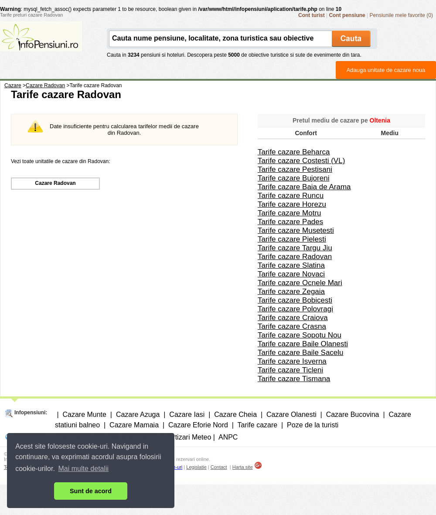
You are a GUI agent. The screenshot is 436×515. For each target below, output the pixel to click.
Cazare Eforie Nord (198, 425)
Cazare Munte (84, 414)
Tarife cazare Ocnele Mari (300, 283)
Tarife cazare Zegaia (291, 291)
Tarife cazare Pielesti (292, 239)
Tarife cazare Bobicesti (295, 300)
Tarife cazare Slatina (291, 265)
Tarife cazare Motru (289, 213)
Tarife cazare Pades (290, 222)
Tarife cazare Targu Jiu (295, 248)
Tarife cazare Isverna (292, 361)
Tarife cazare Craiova (293, 318)
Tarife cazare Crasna (292, 326)
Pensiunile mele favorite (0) (401, 15)
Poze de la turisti (312, 425)
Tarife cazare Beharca (294, 152)
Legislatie (196, 467)
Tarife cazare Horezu (292, 204)
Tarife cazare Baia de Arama (304, 187)
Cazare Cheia (235, 414)
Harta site (242, 467)
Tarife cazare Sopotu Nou (299, 335)
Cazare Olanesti (291, 414)
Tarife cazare (258, 425)
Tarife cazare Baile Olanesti (303, 344)
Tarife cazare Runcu (291, 195)
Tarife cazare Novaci (291, 274)
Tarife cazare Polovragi (295, 309)
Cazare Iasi (186, 414)
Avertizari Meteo (186, 437)
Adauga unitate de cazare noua (386, 70)
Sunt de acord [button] (91, 491)
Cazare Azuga (138, 414)
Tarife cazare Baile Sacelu (301, 352)
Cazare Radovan (55, 183)
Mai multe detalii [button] (83, 468)
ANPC (228, 437)
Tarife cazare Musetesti (296, 230)
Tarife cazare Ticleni (290, 370)
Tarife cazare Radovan (295, 256)
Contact (219, 467)
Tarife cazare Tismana (294, 379)
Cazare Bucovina (352, 414)
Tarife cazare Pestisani (295, 169)
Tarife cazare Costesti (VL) (301, 161)
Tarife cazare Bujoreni (293, 178)
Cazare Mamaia (134, 425)
